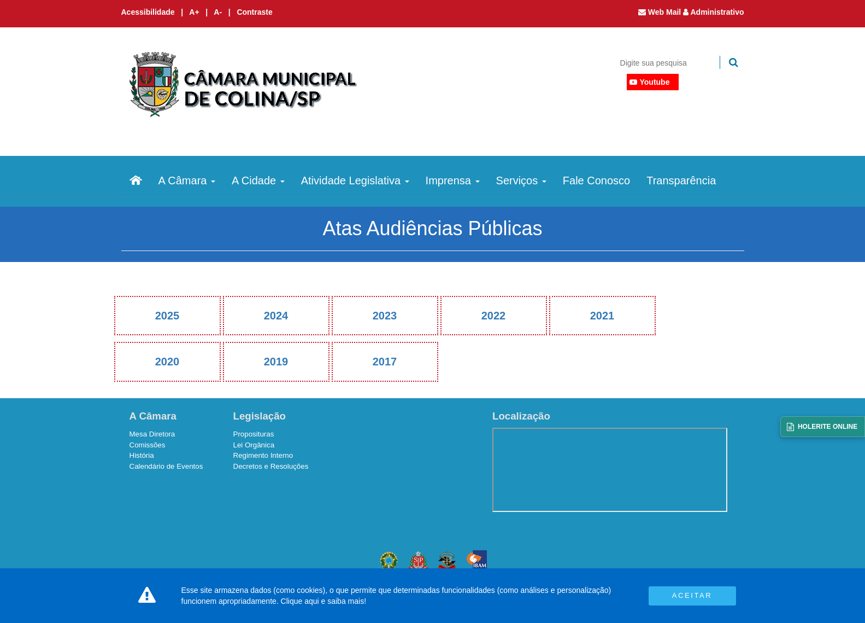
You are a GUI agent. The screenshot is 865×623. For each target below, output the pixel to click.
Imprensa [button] (453, 180)
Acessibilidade (148, 12)
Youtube (655, 82)
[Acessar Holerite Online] (822, 426)
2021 (602, 316)
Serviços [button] (521, 180)
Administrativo (713, 12)
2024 (276, 316)
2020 (167, 362)
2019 (276, 362)
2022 (493, 316)
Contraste (254, 12)
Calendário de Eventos (166, 466)
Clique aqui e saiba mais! (323, 601)
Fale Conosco (596, 180)
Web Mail (660, 12)
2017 (385, 362)
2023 (385, 316)
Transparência (681, 180)
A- (219, 12)
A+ (195, 12)
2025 (167, 316)
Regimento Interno (263, 455)
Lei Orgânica (254, 445)
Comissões (148, 445)
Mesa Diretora (152, 434)
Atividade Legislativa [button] (355, 180)
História (142, 455)
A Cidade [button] (258, 180)
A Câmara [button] (186, 180)
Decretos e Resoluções (271, 466)
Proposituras (253, 434)
